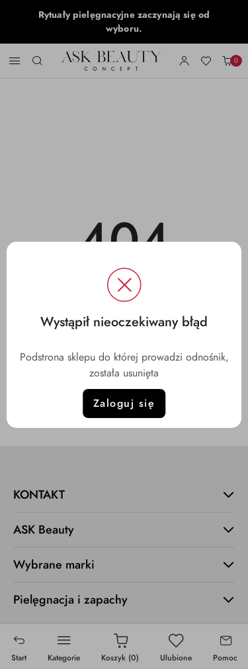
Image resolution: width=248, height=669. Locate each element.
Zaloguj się (124, 403)
